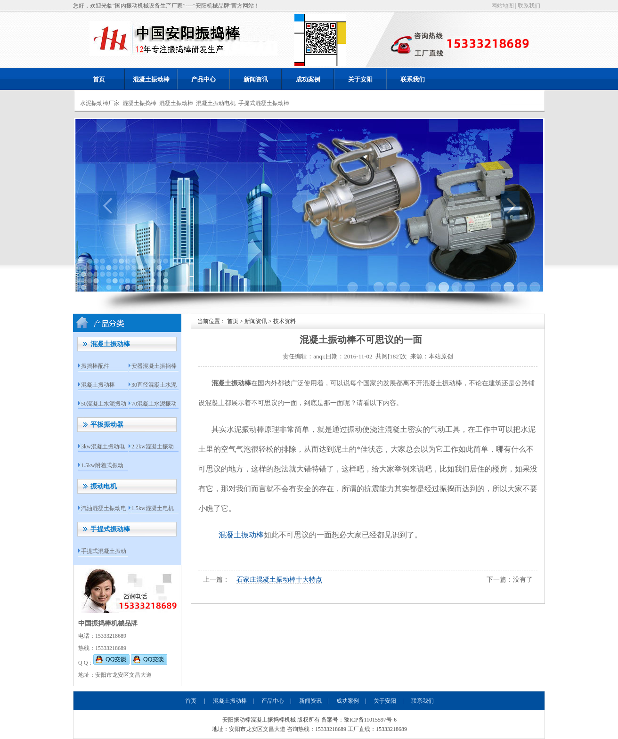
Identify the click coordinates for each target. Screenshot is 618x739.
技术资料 (284, 321)
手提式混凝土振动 (103, 551)
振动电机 (103, 486)
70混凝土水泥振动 (154, 403)
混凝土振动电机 (216, 103)
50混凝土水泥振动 (103, 403)
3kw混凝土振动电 (103, 446)
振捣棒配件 (95, 366)
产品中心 (203, 79)
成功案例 (308, 79)
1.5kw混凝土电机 (152, 508)
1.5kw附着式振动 (102, 465)
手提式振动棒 (110, 529)
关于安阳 (360, 79)
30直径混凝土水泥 (154, 385)
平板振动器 (106, 424)
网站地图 (502, 5)
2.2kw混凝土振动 (152, 446)
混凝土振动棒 (151, 79)
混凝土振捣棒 (139, 103)
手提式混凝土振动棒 (263, 103)
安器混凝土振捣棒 (154, 366)
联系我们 (529, 5)
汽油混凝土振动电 (103, 508)
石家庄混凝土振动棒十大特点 (279, 579)
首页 (99, 79)
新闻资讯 (256, 79)
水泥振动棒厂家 (100, 103)
